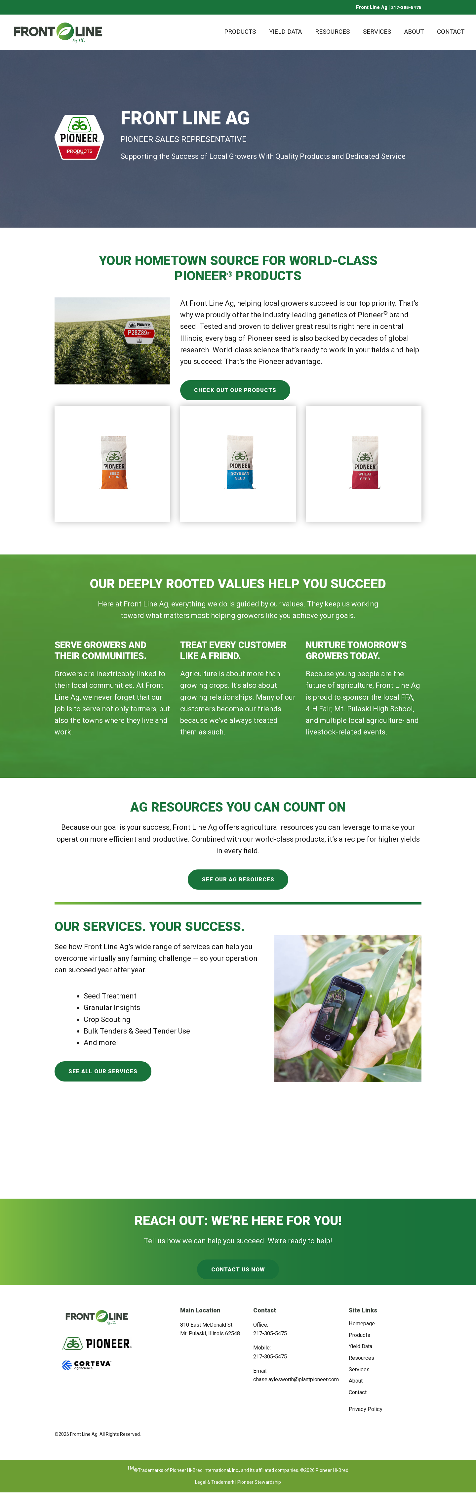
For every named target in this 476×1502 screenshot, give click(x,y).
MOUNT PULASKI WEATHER (238, 1159)
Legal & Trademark (214, 1491)
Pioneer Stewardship (259, 1491)
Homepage (362, 1333)
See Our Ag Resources (238, 883)
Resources (332, 31)
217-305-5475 (406, 7)
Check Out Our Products (240, 391)
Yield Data (285, 31)
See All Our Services (106, 1077)
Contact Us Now (238, 1277)
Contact (450, 31)
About (414, 31)
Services (377, 31)
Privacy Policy (365, 1419)
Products (240, 31)
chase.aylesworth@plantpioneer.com (296, 1389)
